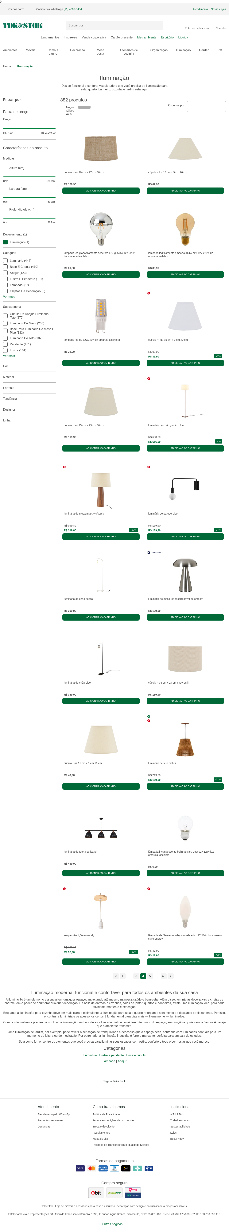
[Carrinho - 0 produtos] (221, 25)
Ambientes (12, 50)
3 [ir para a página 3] (136, 976)
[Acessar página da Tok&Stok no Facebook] (98, 1089)
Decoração (79, 50)
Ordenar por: (176, 105)
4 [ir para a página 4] (143, 976)
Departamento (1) (29, 234)
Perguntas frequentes (50, 1120)
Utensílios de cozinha (133, 52)
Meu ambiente (146, 37)
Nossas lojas (218, 9)
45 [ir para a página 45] (163, 976)
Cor (29, 366)
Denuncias (44, 1126)
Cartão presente (122, 37)
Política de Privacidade (106, 1114)
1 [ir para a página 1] (122, 976)
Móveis (32, 50)
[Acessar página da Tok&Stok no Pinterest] (120, 1089)
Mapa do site (100, 1138)
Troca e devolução (103, 1126)
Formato (29, 388)
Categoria (29, 253)
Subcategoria (29, 307)
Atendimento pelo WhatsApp (54, 1114)
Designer (29, 409)
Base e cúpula (136, 1055)
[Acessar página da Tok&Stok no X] (130, 1089)
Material (29, 377)
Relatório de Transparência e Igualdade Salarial (121, 1144)
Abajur (122, 1061)
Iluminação (185, 50)
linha (29, 420)
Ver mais (9, 296)
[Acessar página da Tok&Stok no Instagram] (109, 1089)
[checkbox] (5, 242)
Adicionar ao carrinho (101, 190)
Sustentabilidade (180, 1126)
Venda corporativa (94, 37)
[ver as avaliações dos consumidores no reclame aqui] (114, 1192)
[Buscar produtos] (114, 25)
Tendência (29, 399)
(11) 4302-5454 (73, 9)
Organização (161, 50)
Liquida (183, 37)
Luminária (90, 1055)
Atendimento (200, 9)
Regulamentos (101, 1132)
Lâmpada (109, 1061)
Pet (222, 50)
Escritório (167, 37)
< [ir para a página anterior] (116, 976)
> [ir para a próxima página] (170, 976)
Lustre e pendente (111, 1055)
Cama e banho (57, 52)
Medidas (29, 158)
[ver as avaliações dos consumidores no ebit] (96, 1192)
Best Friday (177, 1138)
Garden (206, 50)
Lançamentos (50, 37)
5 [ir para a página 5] (150, 976)
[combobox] (206, 106)
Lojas (173, 1132)
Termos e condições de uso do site (113, 1120)
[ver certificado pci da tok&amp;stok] (133, 1192)
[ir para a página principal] (23, 25)
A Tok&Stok (177, 1114)
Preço (29, 119)
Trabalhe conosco (180, 1120)
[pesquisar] (158, 25)
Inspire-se (70, 37)
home (7, 66)
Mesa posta (104, 52)
